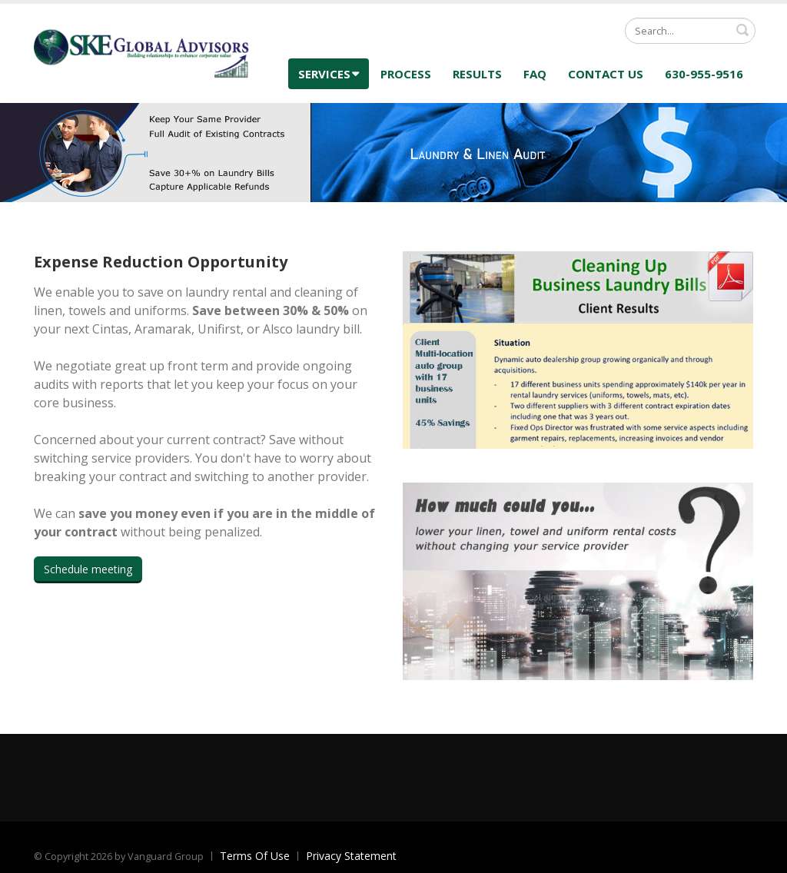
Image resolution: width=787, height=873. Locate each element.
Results (477, 73)
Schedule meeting (88, 569)
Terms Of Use (255, 855)
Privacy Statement (351, 855)
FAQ (534, 73)
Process (405, 73)
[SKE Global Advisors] (141, 52)
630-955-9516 (704, 73)
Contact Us (605, 73)
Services (328, 73)
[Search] (690, 31)
